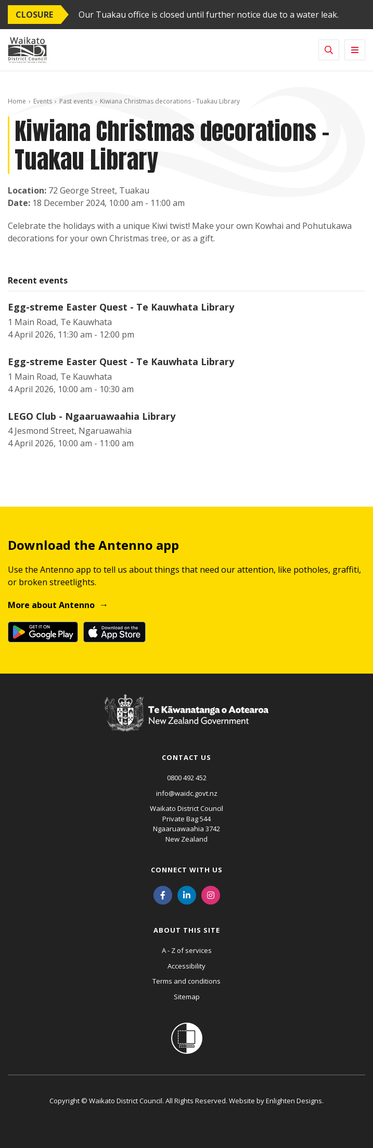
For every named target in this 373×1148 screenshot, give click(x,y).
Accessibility (186, 966)
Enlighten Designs (294, 1100)
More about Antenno (51, 605)
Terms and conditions (186, 981)
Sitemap (187, 996)
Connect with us (187, 869)
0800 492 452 (187, 777)
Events (42, 101)
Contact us (186, 757)
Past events (76, 101)
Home (17, 101)
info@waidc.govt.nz (186, 793)
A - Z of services (187, 950)
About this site (186, 930)
